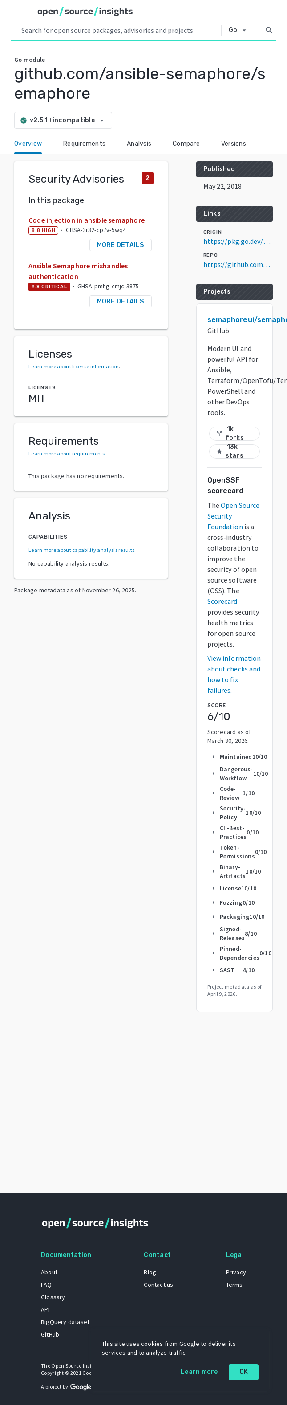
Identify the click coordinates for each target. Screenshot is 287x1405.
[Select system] (240, 30)
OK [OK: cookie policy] (243, 1372)
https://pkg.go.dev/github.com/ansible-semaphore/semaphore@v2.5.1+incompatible (238, 241)
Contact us (158, 1285)
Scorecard (222, 601)
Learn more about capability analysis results (81, 550)
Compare (186, 144)
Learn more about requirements (66, 453)
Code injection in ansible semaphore (86, 220)
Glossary (53, 1297)
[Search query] (119, 30)
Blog (150, 1272)
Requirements (84, 144)
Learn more (199, 1372)
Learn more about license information (73, 366)
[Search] (269, 30)
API (45, 1309)
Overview (28, 144)
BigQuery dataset (65, 1322)
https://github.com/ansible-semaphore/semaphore (238, 264)
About (49, 1272)
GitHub (50, 1334)
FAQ (46, 1285)
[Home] (85, 11)
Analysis (139, 144)
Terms (234, 1285)
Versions (233, 144)
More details (120, 245)
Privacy (236, 1272)
